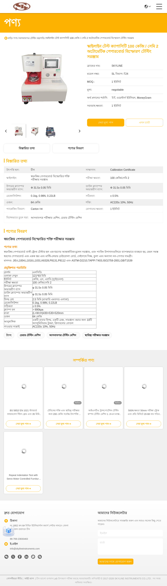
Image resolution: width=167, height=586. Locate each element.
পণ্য (15, 38)
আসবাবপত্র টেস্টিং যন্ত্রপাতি (32, 38)
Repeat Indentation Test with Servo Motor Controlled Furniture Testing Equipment (23, 477)
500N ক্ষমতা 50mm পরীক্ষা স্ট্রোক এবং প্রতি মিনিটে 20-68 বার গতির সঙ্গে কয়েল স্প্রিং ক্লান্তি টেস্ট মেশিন (143, 412)
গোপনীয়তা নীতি (14, 578)
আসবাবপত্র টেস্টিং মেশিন (62, 335)
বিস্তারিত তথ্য (27, 148)
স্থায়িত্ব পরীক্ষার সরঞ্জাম (97, 335)
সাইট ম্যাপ (29, 578)
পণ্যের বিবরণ (76, 148)
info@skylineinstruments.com (25, 548)
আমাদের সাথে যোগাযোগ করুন (115, 561)
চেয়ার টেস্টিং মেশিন (30, 335)
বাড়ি (10, 38)
